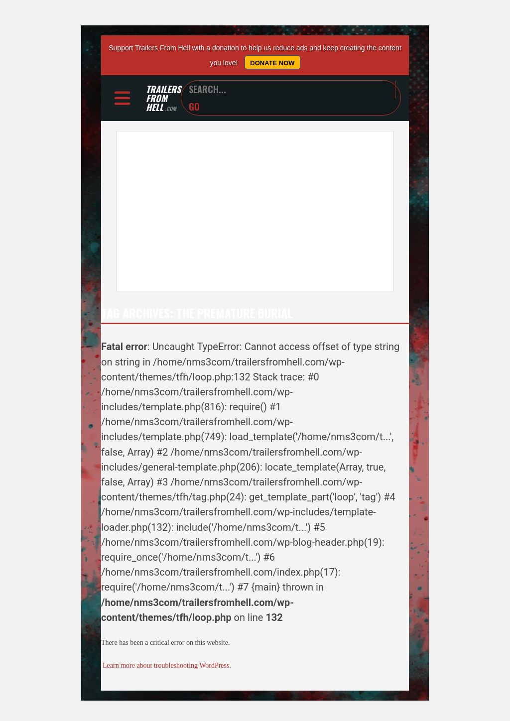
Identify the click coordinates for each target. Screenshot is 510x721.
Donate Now (272, 63)
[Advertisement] (255, 211)
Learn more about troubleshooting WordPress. (167, 665)
